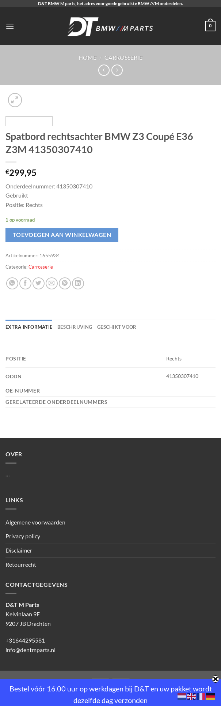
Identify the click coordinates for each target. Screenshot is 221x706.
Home (87, 57)
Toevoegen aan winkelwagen (62, 234)
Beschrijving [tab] (74, 327)
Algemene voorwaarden (35, 522)
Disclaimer (18, 550)
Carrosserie (123, 57)
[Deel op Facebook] (25, 283)
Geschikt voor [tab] (116, 327)
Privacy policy (22, 536)
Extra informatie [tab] (28, 327)
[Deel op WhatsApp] (12, 283)
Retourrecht (20, 564)
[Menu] (9, 26)
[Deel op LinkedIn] (78, 283)
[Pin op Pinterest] (65, 283)
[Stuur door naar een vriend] (52, 283)
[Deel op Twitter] (39, 283)
